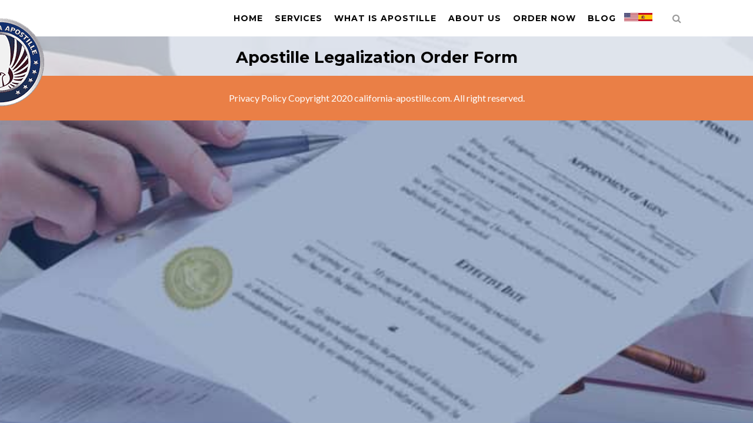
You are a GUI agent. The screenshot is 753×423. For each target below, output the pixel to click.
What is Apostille (385, 18)
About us (474, 18)
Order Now (544, 18)
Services (298, 18)
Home (248, 18)
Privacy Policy (257, 97)
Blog (602, 18)
